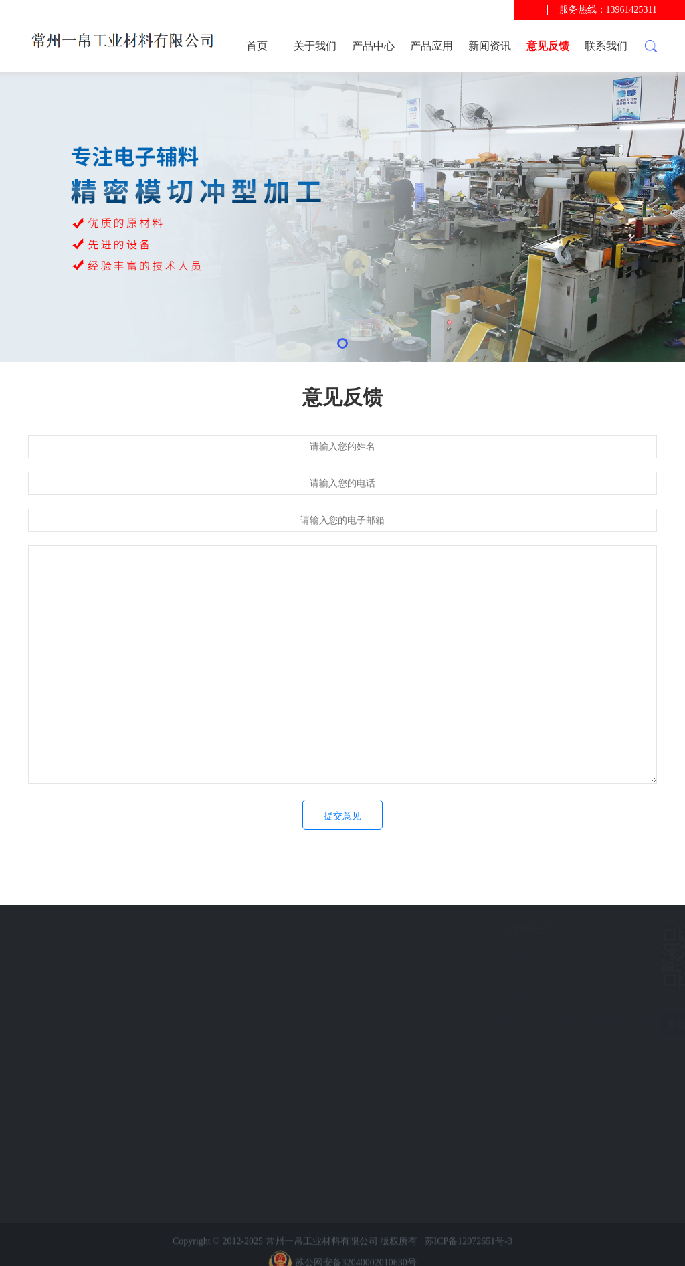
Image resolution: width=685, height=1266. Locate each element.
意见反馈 (547, 46)
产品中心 (373, 46)
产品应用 (431, 46)
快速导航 (83, 930)
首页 (257, 46)
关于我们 (315, 46)
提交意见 (342, 816)
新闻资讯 (489, 46)
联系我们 (606, 46)
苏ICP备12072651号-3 (468, 1255)
